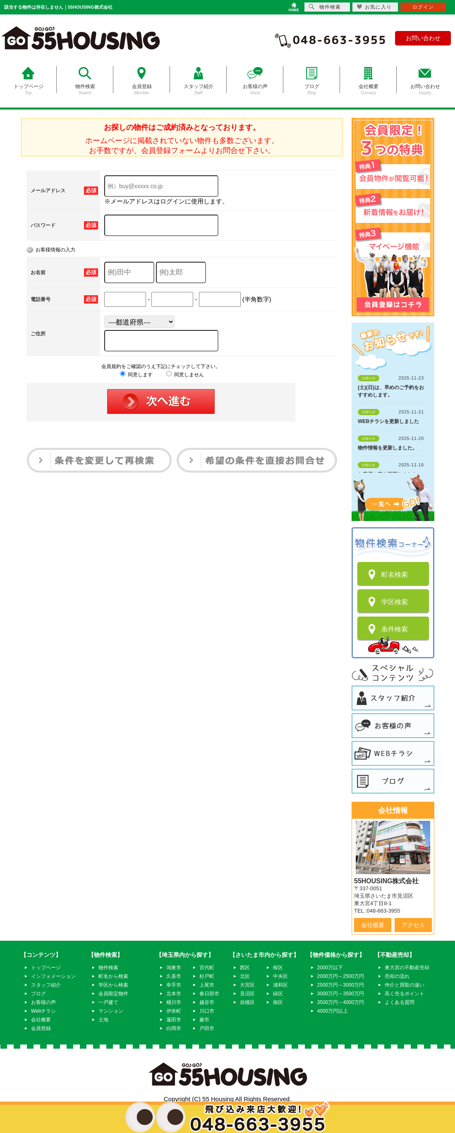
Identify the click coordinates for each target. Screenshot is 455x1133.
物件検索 (108, 967)
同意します (136, 375)
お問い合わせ (423, 38)
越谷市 (206, 1002)
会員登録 (41, 1028)
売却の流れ (397, 976)
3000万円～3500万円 (340, 994)
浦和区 (280, 985)
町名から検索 (113, 976)
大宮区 (247, 985)
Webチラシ (43, 1011)
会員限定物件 (113, 994)
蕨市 (204, 1020)
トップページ (46, 967)
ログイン (423, 7)
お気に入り (374, 7)
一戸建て (108, 1002)
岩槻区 (247, 1002)
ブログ (38, 994)
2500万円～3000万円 (340, 985)
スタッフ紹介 (46, 985)
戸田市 (206, 1028)
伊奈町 (173, 1011)
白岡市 (173, 1028)
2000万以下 (330, 967)
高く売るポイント (404, 994)
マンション (110, 1011)
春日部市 (209, 994)
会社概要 (372, 925)
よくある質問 (399, 1002)
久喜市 (173, 976)
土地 (103, 1020)
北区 (245, 976)
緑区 (278, 994)
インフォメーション (53, 976)
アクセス (413, 925)
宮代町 (206, 967)
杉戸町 (206, 976)
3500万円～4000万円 (340, 1002)
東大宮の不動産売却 (407, 967)
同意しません (185, 375)
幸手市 (173, 985)
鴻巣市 (173, 967)
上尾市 (206, 985)
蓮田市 (173, 1020)
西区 (245, 967)
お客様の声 (43, 1002)
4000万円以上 (332, 1011)
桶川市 (173, 1002)
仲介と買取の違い (404, 985)
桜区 (278, 967)
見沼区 (247, 994)
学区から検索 (113, 985)
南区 (278, 1002)
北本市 (173, 994)
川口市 (206, 1011)
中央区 (280, 976)
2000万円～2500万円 (340, 976)
